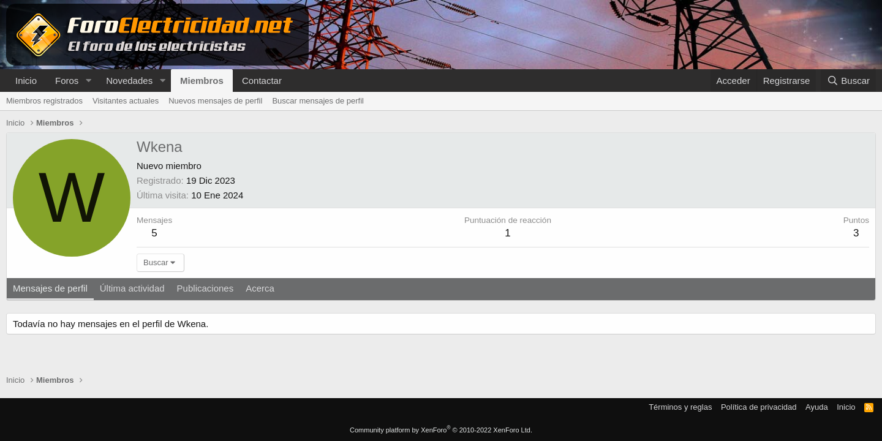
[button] (88, 80)
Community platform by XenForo (441, 430)
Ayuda (816, 407)
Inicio (26, 80)
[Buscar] (848, 80)
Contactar (262, 80)
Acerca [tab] (260, 288)
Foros (66, 80)
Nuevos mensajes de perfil (215, 100)
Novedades (129, 80)
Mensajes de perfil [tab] (50, 288)
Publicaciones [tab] (205, 288)
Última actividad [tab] (132, 288)
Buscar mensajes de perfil (318, 100)
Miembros (202, 80)
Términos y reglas (680, 407)
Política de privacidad (759, 407)
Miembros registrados (44, 100)
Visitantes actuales (125, 100)
